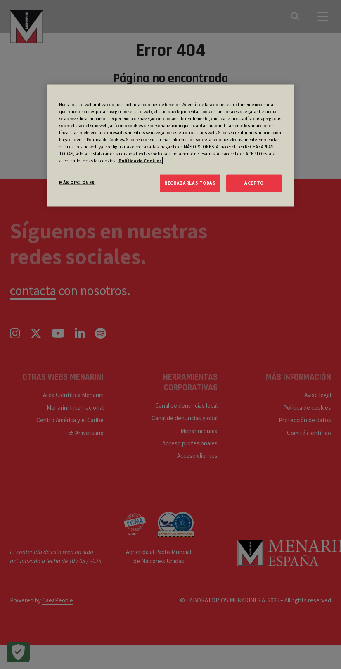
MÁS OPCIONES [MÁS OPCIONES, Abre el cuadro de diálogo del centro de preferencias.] (77, 183)
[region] (170, 145)
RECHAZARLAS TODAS (190, 183)
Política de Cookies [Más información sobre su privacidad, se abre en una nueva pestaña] (140, 161)
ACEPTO (253, 183)
